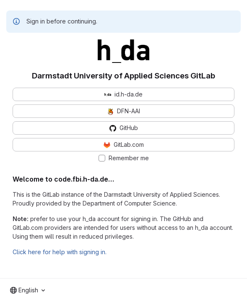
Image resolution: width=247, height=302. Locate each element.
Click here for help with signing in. (60, 251)
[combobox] (27, 290)
